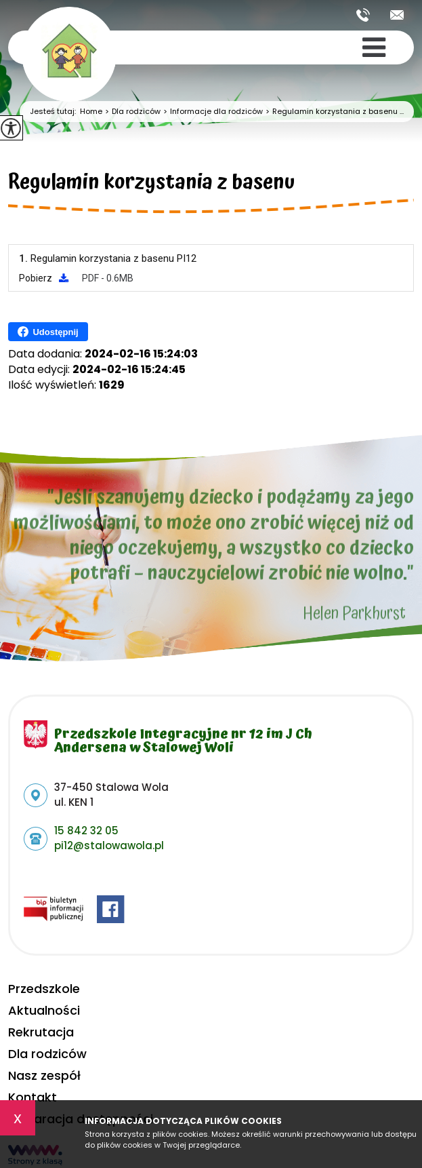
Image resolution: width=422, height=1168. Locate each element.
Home (91, 111)
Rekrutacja (41, 1032)
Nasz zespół (44, 1075)
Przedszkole (44, 988)
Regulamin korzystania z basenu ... (333, 111)
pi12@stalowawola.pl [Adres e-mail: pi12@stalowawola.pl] (109, 845)
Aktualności (44, 1010)
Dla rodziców (131, 111)
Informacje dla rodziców (212, 111)
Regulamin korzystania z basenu (151, 184)
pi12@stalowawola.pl (397, 15)
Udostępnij (48, 331)
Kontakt (32, 1097)
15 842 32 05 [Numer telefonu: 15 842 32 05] (86, 830)
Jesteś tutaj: (55, 111)
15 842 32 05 (363, 15)
